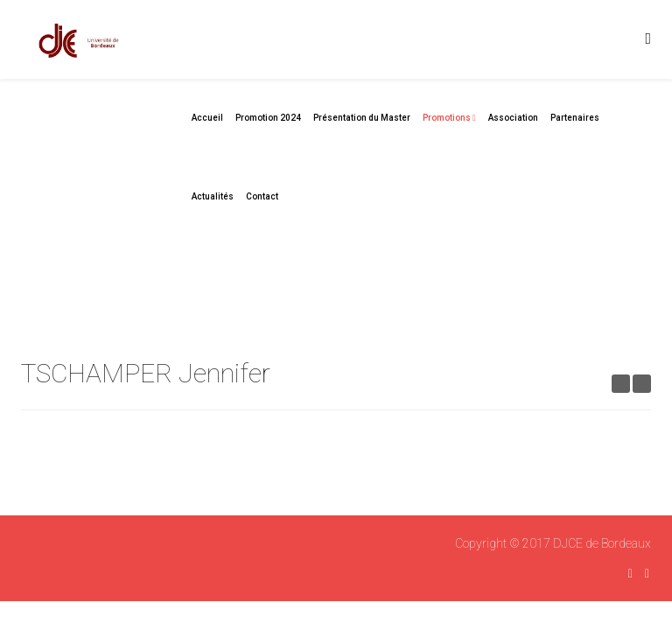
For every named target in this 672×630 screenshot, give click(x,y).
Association (513, 117)
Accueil (207, 117)
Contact (262, 196)
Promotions (447, 117)
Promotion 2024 (268, 117)
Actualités (213, 196)
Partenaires (574, 117)
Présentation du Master (361, 117)
